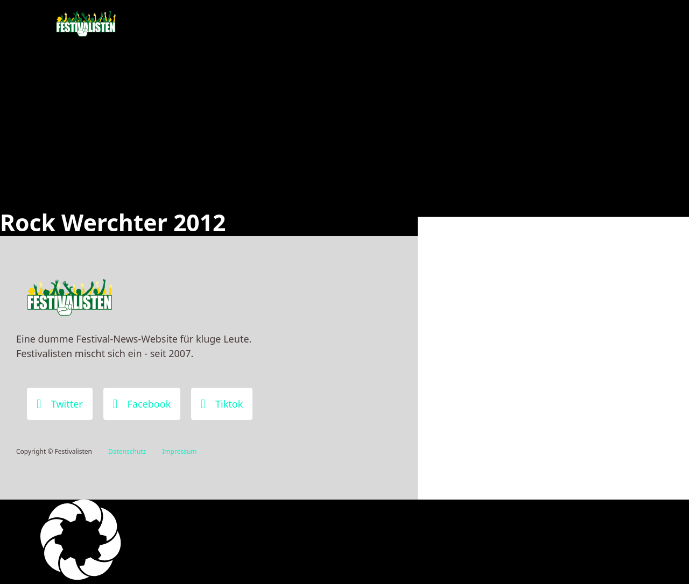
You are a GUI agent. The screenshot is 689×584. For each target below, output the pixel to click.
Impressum (179, 451)
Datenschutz (127, 451)
